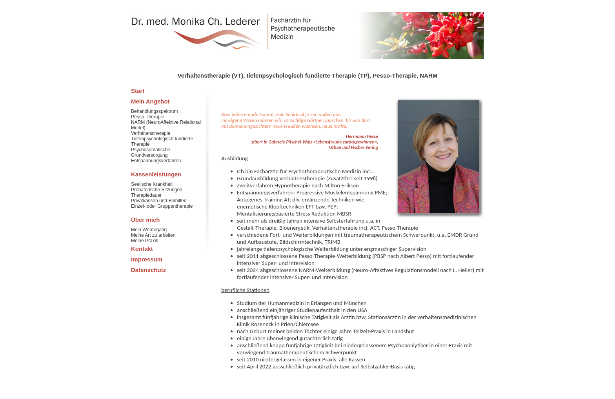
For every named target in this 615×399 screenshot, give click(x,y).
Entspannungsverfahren (156, 160)
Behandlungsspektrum (154, 111)
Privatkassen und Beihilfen (158, 200)
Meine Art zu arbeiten (153, 235)
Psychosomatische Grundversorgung (150, 152)
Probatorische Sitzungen (156, 189)
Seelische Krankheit (152, 184)
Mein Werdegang (149, 229)
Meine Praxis (144, 240)
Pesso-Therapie (147, 117)
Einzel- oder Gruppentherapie (162, 206)
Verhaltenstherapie (150, 133)
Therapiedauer (146, 195)
